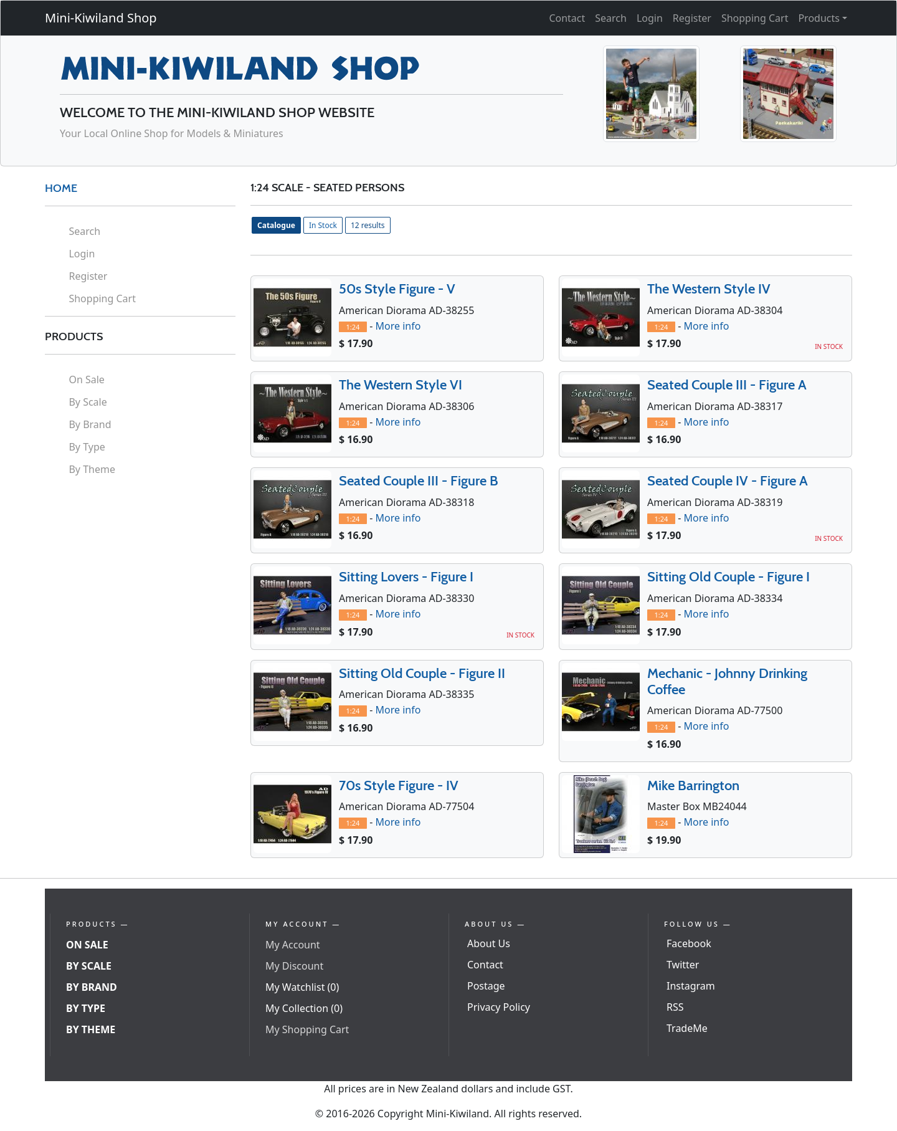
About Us (488, 943)
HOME (61, 188)
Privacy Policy (498, 1007)
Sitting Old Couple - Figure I (728, 576)
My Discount (294, 966)
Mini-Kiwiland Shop (101, 17)
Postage (486, 986)
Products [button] (819, 18)
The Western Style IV (709, 288)
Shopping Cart (755, 18)
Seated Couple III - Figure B (418, 480)
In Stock (323, 225)
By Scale (88, 402)
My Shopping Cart (307, 1029)
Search (611, 18)
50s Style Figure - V (397, 288)
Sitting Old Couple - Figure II (422, 673)
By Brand (90, 424)
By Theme (92, 469)
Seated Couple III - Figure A (727, 384)
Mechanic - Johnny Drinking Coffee (727, 681)
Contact (567, 18)
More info (397, 326)
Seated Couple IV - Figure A (727, 480)
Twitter (683, 964)
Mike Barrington (693, 785)
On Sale (86, 379)
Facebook (689, 943)
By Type (87, 447)
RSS (675, 1007)
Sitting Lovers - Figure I (406, 576)
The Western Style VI (400, 384)
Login (650, 18)
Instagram (691, 986)
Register (692, 18)
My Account (292, 945)
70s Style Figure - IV (398, 785)
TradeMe (687, 1028)
